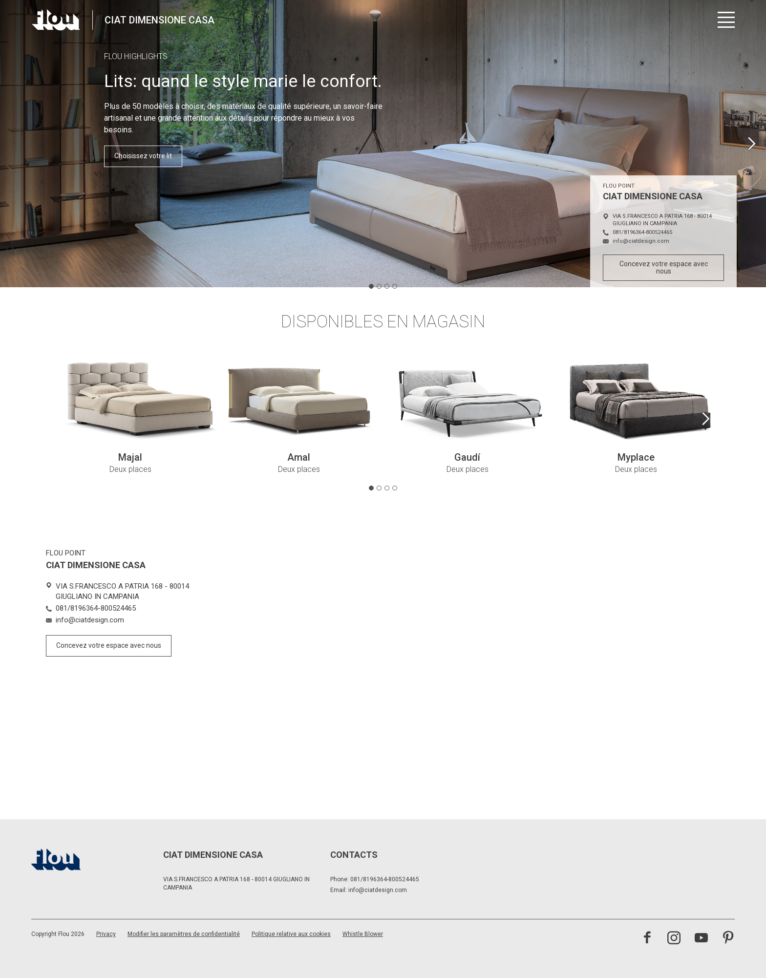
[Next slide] (751, 143)
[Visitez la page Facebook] (647, 939)
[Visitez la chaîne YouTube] (701, 939)
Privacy (106, 934)
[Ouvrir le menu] (726, 20)
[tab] (371, 286)
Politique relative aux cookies (291, 934)
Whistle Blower (362, 934)
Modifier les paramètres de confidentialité (184, 934)
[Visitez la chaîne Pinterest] (728, 939)
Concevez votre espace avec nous (663, 267)
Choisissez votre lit (143, 156)
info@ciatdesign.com (377, 890)
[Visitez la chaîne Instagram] (674, 939)
